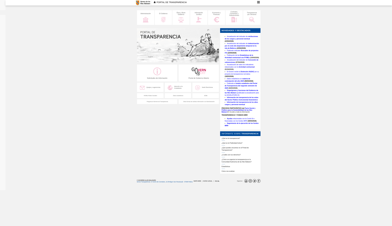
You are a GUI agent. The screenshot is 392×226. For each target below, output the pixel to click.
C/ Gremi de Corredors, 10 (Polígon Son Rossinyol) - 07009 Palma (172, 182)
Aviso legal (207, 181)
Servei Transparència (143, 182)
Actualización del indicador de (242, 46)
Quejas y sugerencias (151, 88)
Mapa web (197, 181)
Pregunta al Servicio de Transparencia (157, 102)
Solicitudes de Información (157, 73)
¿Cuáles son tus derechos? (231, 155)
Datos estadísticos (178, 96)
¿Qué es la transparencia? (231, 138)
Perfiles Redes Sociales (150, 96)
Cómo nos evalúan (228, 171)
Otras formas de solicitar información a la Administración (198, 102)
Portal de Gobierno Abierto (199, 73)
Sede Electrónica (204, 88)
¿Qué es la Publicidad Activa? (232, 143)
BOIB (205, 96)
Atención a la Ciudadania (176, 88)
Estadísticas (226, 166)
